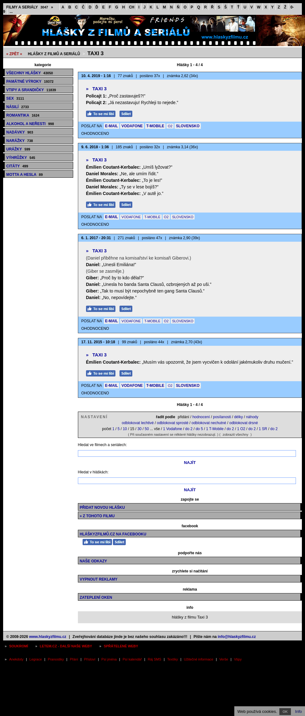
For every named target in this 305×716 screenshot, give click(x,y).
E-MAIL (111, 126)
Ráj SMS (154, 659)
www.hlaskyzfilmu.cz (47, 636)
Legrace (35, 659)
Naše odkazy (93, 561)
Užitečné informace (198, 659)
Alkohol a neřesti (30, 124)
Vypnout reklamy (99, 579)
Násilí (17, 107)
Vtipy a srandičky (31, 90)
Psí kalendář (132, 659)
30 (139, 429)
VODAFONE (132, 126)
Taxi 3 (96, 53)
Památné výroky (29, 81)
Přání (74, 659)
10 (125, 429)
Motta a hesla (24, 174)
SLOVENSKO (187, 126)
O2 (170, 126)
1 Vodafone (172, 429)
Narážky (19, 141)
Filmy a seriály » (29, 7)
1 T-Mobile (215, 429)
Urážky (18, 149)
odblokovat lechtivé (138, 423)
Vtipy (237, 659)
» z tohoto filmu (97, 516)
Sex (15, 98)
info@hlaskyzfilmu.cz (237, 636)
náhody (252, 417)
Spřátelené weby (121, 646)
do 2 (188, 429)
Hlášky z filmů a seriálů (54, 54)
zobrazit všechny (235, 434)
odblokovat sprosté (172, 423)
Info (298, 711)
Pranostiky (56, 659)
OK (285, 711)
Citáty (17, 166)
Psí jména (109, 659)
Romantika (22, 115)
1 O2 (241, 429)
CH (131, 7)
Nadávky (19, 132)
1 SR (263, 429)
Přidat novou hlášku (102, 507)
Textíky (172, 659)
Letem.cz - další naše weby (66, 646)
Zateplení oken (96, 597)
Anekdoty (16, 659)
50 (147, 429)
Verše (223, 659)
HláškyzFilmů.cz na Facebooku (113, 534)
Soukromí (18, 646)
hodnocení (201, 417)
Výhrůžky (20, 157)
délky (238, 417)
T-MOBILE (155, 126)
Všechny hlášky (29, 73)
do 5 (199, 429)
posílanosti (222, 417)
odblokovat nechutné (208, 423)
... (11, 11)
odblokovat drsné (243, 423)
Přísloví (89, 659)
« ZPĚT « (14, 54)
